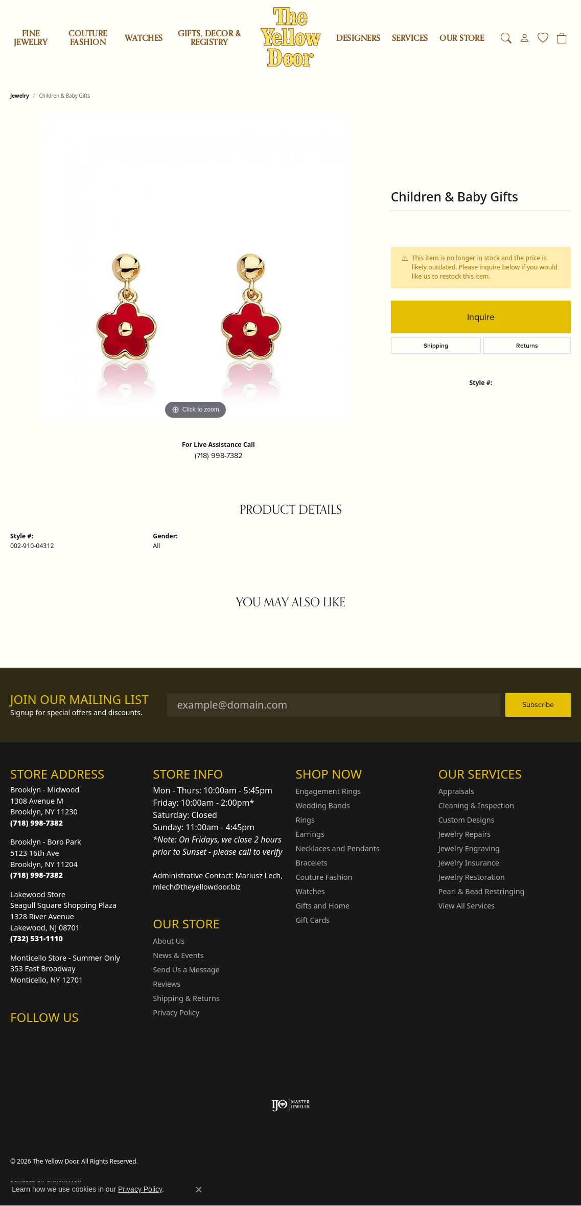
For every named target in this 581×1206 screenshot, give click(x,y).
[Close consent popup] (199, 1190)
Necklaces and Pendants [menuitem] (338, 848)
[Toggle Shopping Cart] (561, 38)
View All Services (466, 906)
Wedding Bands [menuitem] (323, 805)
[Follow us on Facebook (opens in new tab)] (45, 1037)
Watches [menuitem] (310, 891)
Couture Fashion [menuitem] (324, 877)
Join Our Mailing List (79, 699)
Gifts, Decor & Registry (209, 38)
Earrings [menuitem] (310, 834)
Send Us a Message (186, 969)
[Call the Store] (36, 823)
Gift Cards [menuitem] (313, 920)
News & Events (178, 955)
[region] (195, 268)
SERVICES (410, 38)
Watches (143, 38)
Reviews (166, 984)
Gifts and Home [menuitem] (323, 906)
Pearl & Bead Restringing (481, 891)
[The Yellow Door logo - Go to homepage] (290, 37)
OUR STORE (461, 38)
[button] (506, 38)
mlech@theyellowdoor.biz (197, 887)
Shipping (436, 345)
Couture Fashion (87, 38)
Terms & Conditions (454, 1161)
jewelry (19, 95)
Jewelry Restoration (471, 877)
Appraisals (456, 791)
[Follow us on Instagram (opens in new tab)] (20, 1037)
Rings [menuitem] (305, 820)
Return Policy (342, 1161)
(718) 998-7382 (218, 455)
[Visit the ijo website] (290, 1105)
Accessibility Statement (530, 1161)
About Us (168, 941)
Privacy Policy (176, 1012)
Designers (358, 38)
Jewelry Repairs (464, 834)
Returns (527, 345)
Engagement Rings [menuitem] (328, 791)
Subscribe (538, 704)
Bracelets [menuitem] (312, 863)
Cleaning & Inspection (476, 805)
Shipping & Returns (186, 998)
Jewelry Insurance (468, 863)
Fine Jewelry (31, 38)
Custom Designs (466, 820)
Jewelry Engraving (469, 848)
